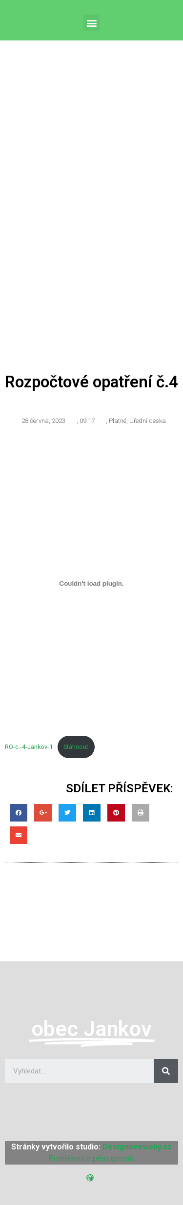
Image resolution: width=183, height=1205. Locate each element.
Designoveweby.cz (137, 1146)
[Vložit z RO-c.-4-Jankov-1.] (91, 583)
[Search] (166, 1071)
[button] (91, 23)
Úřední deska (147, 420)
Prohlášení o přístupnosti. (91, 1158)
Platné (117, 420)
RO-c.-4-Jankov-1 (29, 746)
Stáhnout (75, 746)
